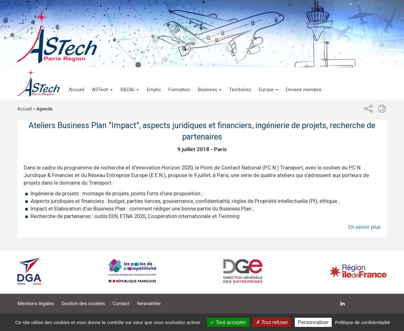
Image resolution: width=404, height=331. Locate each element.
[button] (102, 83)
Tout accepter (228, 322)
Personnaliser (313, 322)
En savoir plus (364, 227)
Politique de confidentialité (362, 322)
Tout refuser (272, 322)
